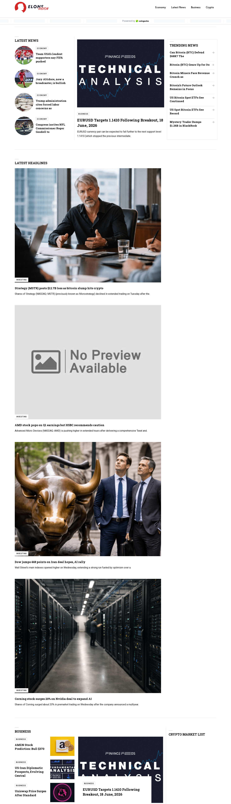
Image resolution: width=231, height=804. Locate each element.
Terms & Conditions (165, 774)
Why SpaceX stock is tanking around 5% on (129, 554)
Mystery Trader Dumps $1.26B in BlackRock (187, 127)
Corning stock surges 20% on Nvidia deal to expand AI (191, 206)
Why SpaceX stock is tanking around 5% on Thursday (35, 493)
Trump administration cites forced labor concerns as (51, 104)
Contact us (160, 762)
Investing (21, 196)
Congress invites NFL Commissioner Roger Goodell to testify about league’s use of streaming (184, 477)
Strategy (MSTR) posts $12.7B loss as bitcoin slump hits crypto (35, 208)
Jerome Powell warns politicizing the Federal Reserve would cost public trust (184, 495)
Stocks (73, 483)
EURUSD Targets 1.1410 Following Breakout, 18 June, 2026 (110, 317)
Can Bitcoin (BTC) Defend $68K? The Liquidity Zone (127, 606)
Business (196, 7)
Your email (161, 671)
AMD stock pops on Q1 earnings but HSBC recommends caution (83, 208)
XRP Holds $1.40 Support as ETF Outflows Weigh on (174, 387)
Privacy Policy (162, 768)
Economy (160, 7)
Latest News (178, 7)
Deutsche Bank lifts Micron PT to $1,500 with (196, 606)
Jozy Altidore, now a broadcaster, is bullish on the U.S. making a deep (182, 444)
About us (159, 756)
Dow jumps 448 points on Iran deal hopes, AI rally (140, 206)
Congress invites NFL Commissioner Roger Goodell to (50, 128)
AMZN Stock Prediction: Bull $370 (29, 273)
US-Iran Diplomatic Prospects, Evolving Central (29, 298)
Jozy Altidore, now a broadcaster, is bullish (51, 81)
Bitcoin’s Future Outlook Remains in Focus (188, 91)
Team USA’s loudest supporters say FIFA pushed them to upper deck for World (182, 428)
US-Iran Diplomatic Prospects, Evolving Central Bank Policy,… (130, 580)
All (211, 531)
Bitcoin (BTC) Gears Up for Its (187, 66)
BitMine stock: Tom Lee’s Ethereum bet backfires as (196, 554)
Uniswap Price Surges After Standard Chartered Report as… (198, 580)
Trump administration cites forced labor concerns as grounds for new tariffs (182, 459)
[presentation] (130, 701)
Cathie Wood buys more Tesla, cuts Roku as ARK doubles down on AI (35, 477)
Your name (161, 657)
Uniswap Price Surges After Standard (30, 320)
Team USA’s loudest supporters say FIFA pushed (49, 57)
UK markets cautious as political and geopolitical (32, 461)
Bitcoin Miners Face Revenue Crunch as (185, 78)
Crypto (210, 7)
